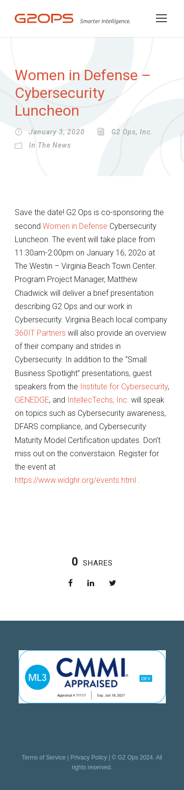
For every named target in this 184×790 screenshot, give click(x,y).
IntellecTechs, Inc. (98, 400)
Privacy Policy (88, 757)
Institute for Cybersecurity (124, 386)
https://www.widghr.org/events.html (76, 480)
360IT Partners (40, 333)
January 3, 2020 (57, 132)
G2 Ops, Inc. (132, 132)
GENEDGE (32, 400)
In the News (50, 145)
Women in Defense (75, 226)
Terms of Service (43, 757)
